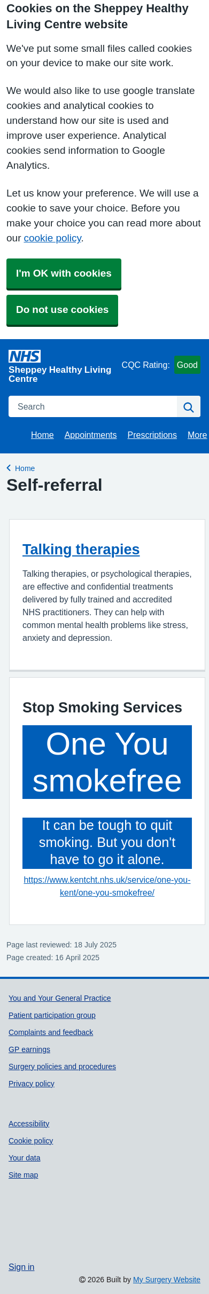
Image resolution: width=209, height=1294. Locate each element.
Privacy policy (32, 1083)
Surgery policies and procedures (62, 1066)
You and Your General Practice (60, 998)
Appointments (91, 434)
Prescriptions (152, 434)
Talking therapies (81, 549)
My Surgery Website (166, 1279)
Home (42, 434)
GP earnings (29, 1049)
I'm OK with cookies (64, 273)
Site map (23, 1175)
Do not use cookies (62, 309)
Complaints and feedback (51, 1032)
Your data (25, 1158)
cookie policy (52, 238)
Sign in (21, 1266)
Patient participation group (52, 1015)
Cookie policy (31, 1140)
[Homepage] (63, 366)
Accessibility (29, 1123)
